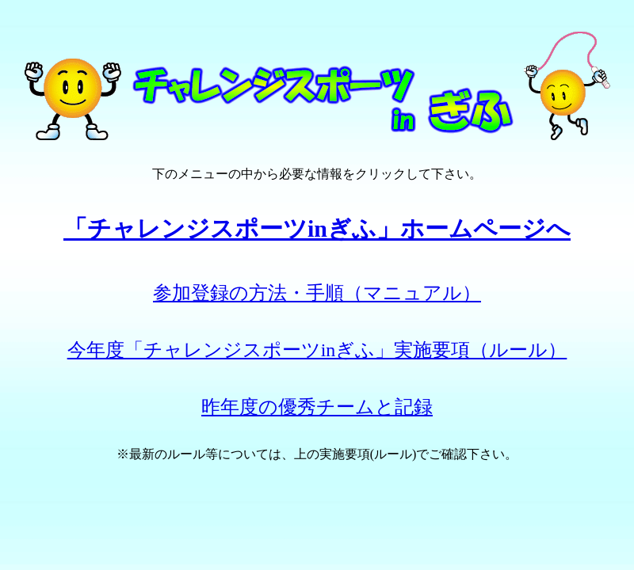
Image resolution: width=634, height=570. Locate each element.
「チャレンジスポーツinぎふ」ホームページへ (317, 228)
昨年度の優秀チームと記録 (317, 407)
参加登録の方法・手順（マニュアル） (317, 293)
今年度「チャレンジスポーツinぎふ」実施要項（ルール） (317, 350)
